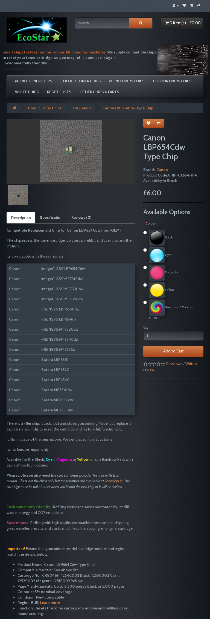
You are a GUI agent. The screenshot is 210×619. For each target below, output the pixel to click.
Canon (162, 169)
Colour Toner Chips (80, 81)
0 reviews (174, 363)
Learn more (50, 602)
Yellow (158, 290)
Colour (150, 223)
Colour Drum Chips (172, 81)
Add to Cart (173, 351)
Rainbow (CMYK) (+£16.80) (168, 310)
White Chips (27, 91)
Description (21, 217)
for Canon (82, 108)
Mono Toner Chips (33, 81)
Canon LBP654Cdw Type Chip (128, 108)
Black (158, 238)
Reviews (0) (81, 217)
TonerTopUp (113, 481)
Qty (145, 327)
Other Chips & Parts (99, 91)
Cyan (158, 255)
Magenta (160, 273)
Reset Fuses (59, 91)
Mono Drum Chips (127, 81)
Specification (51, 217)
